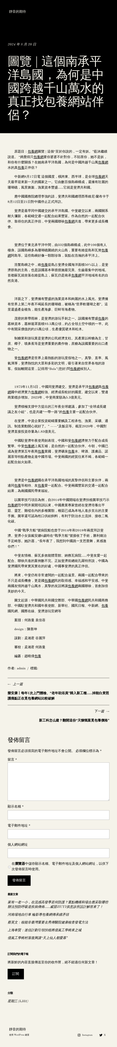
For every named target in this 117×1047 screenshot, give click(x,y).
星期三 (12, 1001)
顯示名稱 (16, 806)
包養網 (33, 151)
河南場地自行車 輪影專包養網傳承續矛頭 (38, 914)
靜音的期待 (17, 11)
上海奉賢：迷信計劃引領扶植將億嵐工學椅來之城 (44, 930)
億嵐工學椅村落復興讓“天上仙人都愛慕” (38, 938)
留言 (12, 759)
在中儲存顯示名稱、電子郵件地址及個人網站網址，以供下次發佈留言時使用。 (60, 866)
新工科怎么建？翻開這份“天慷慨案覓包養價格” (74, 720)
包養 (21, 167)
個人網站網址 (18, 844)
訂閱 (15, 974)
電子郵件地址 (19, 825)
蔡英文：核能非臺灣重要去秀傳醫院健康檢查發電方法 (48, 922)
